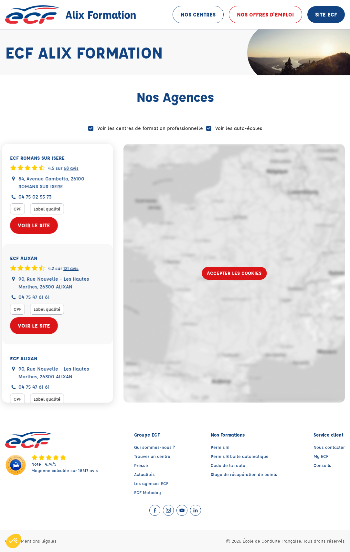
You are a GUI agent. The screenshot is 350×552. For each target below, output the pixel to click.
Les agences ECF (151, 483)
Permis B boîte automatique (240, 456)
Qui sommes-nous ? (154, 447)
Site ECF (326, 14)
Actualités (144, 474)
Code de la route (228, 465)
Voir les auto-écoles (238, 128)
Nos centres (198, 14)
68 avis (74, 167)
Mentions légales (39, 541)
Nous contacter (329, 447)
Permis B (220, 447)
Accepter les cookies (234, 273)
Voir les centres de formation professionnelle (150, 128)
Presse (141, 465)
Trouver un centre (152, 456)
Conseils (322, 465)
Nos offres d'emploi (265, 14)
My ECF (320, 456)
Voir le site (37, 225)
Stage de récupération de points (244, 474)
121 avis (73, 268)
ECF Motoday (147, 492)
